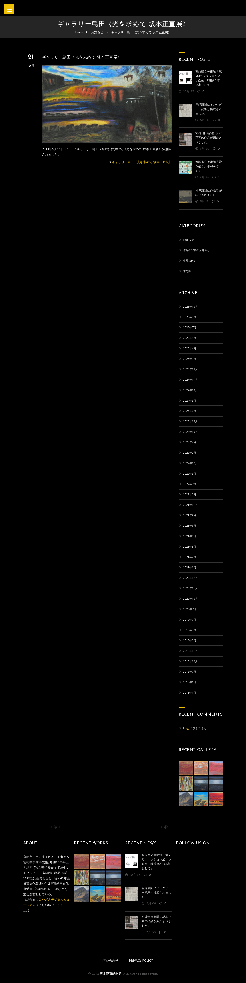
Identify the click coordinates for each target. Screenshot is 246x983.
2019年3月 (189, 630)
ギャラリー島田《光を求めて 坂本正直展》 (141, 32)
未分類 (187, 271)
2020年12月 (190, 578)
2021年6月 (189, 525)
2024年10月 (190, 390)
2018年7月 (189, 671)
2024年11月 (190, 379)
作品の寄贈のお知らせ (196, 250)
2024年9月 (189, 400)
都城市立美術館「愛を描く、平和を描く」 (208, 166)
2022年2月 (189, 494)
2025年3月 (189, 358)
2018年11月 (190, 651)
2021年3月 (189, 546)
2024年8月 (189, 411)
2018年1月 (189, 692)
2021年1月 (189, 567)
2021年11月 (190, 504)
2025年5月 (189, 338)
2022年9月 (189, 473)
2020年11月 (190, 588)
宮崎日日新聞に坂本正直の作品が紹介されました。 (208, 138)
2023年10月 (190, 431)
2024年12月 (190, 369)
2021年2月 (189, 557)
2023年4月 (189, 442)
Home (79, 32)
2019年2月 (189, 640)
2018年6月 (189, 682)
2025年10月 (190, 306)
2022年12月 (190, 463)
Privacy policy (141, 960)
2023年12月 (190, 421)
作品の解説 (189, 260)
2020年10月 (190, 598)
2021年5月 (189, 536)
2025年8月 (189, 317)
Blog (186, 728)
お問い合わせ (109, 960)
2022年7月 (189, 484)
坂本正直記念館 (111, 973)
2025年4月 (189, 348)
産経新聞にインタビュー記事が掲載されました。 (208, 109)
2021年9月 (189, 515)
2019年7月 (189, 619)
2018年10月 (190, 661)
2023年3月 (189, 452)
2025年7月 (189, 327)
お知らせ (97, 32)
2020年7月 (189, 609)
